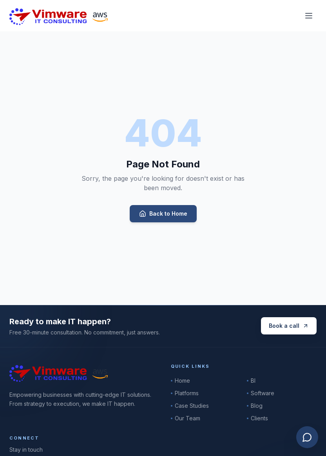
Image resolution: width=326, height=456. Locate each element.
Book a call (289, 325)
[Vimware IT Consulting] (58, 15)
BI (251, 380)
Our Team (185, 418)
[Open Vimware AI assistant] (307, 437)
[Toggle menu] (309, 16)
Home (180, 380)
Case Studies (190, 405)
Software (260, 393)
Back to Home (163, 213)
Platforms (185, 393)
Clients (257, 418)
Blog (255, 405)
